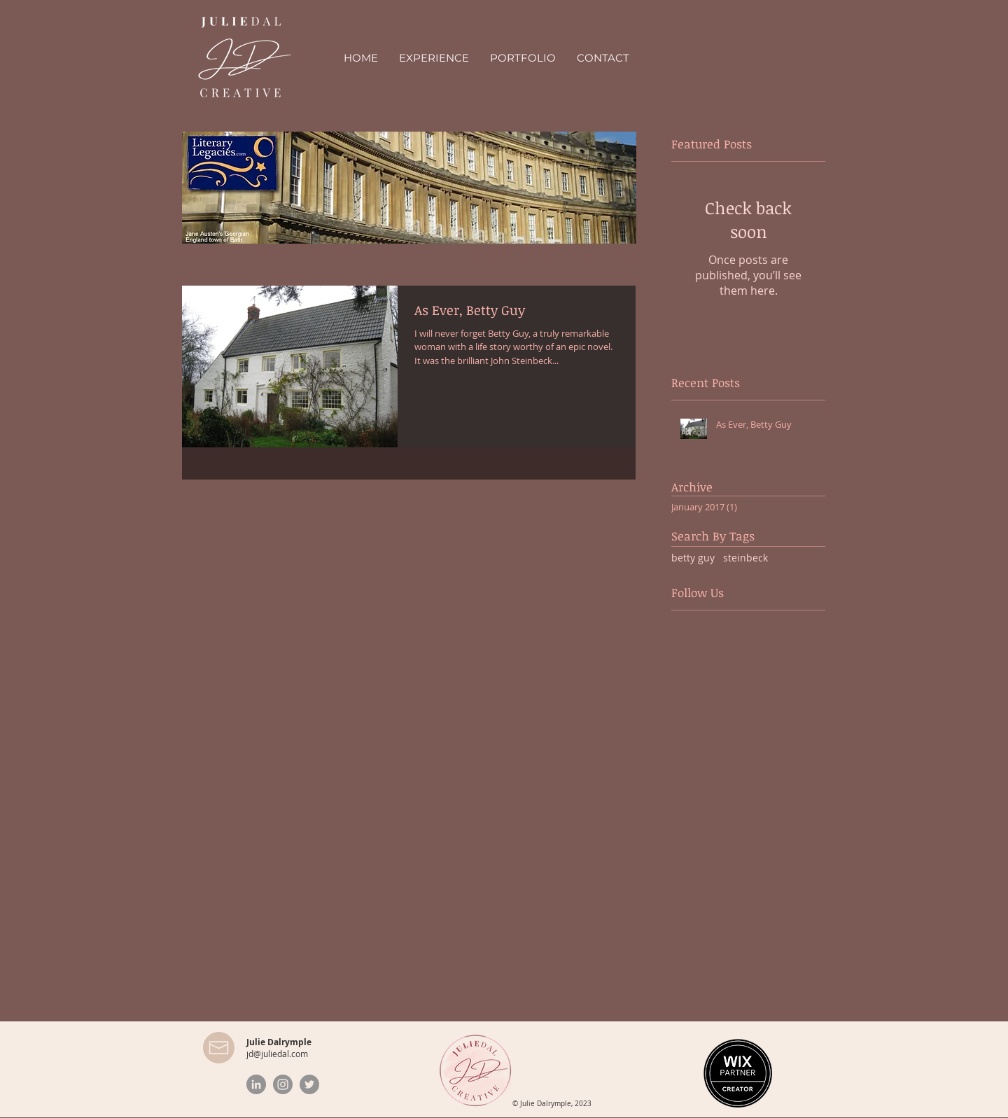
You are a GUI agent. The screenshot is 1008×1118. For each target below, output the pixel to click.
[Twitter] (309, 1084)
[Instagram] (283, 1084)
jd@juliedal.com (277, 1053)
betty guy (693, 557)
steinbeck (745, 557)
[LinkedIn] (256, 1084)
